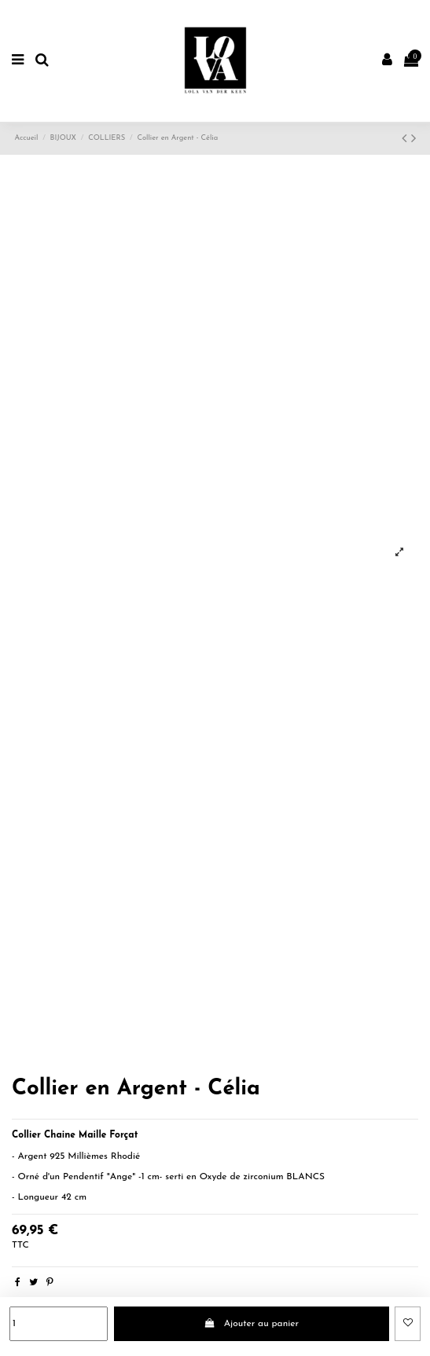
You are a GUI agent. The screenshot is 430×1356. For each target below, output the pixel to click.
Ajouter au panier (251, 1323)
